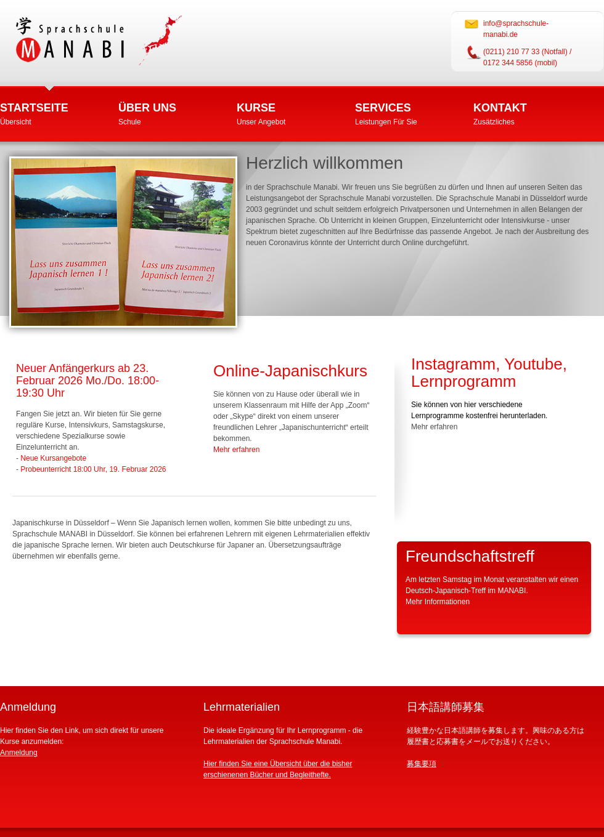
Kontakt (500, 108)
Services (383, 108)
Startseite (34, 108)
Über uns (147, 108)
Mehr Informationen (438, 601)
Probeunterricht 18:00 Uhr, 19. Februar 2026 (93, 469)
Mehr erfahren (236, 449)
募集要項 (421, 763)
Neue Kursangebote (53, 458)
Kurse (256, 108)
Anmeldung (19, 752)
